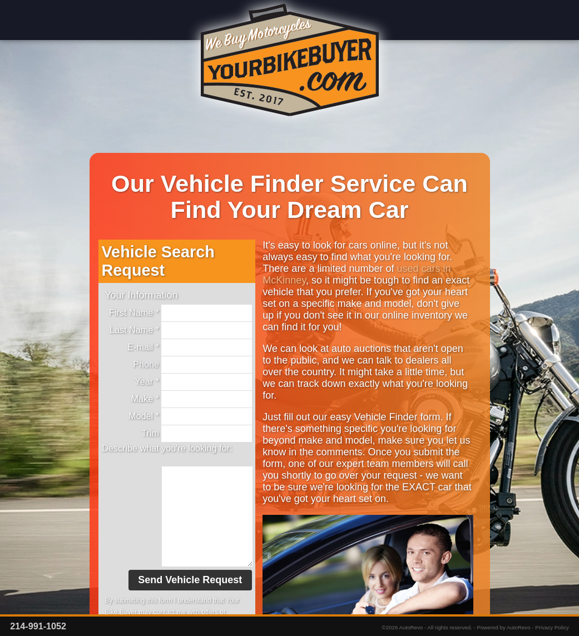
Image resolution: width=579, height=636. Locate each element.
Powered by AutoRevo (503, 627)
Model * (190, 416)
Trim (196, 433)
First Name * (180, 313)
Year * (193, 382)
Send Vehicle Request (190, 579)
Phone (192, 364)
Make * (191, 399)
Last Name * (181, 330)
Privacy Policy (552, 627)
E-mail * (189, 347)
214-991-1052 (38, 626)
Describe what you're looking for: (167, 448)
